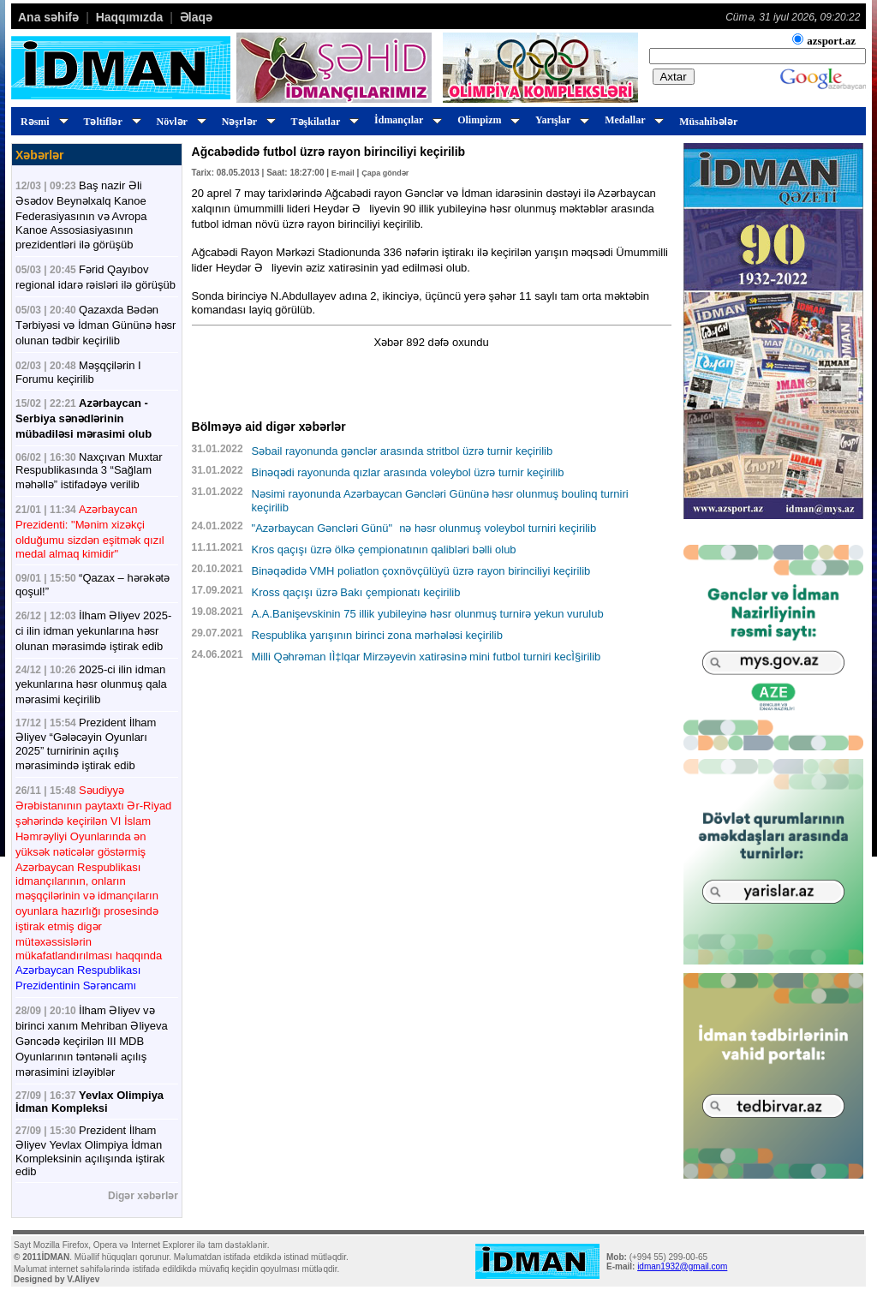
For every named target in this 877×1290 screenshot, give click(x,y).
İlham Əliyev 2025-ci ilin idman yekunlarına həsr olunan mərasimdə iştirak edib (93, 631)
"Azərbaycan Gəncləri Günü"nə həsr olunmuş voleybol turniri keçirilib (424, 528)
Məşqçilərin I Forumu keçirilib (78, 372)
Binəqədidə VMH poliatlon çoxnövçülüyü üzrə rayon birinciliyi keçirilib (421, 570)
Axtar (673, 76)
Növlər (179, 122)
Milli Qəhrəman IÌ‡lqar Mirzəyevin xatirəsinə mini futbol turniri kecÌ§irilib (426, 656)
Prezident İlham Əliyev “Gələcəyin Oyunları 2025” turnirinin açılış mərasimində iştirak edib (85, 744)
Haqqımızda (130, 17)
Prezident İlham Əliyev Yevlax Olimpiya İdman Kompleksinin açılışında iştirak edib (89, 1151)
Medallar (632, 120)
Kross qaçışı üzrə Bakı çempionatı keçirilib (356, 592)
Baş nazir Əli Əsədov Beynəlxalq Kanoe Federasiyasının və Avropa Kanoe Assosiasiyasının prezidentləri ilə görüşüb (80, 215)
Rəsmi (42, 122)
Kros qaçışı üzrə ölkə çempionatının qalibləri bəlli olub (384, 549)
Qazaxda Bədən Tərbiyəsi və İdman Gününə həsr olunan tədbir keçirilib (95, 325)
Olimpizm (486, 120)
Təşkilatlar (322, 122)
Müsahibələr (708, 122)
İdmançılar (405, 120)
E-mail (343, 173)
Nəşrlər (246, 122)
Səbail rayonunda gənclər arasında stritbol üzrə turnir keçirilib (402, 451)
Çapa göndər (385, 173)
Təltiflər (110, 122)
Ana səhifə (48, 17)
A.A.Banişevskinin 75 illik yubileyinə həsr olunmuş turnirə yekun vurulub (428, 613)
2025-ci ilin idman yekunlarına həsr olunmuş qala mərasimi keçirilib (91, 684)
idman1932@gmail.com (682, 1266)
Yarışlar (559, 120)
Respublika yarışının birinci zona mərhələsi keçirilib (377, 635)
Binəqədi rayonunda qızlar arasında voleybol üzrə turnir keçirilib (408, 472)
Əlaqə (196, 17)
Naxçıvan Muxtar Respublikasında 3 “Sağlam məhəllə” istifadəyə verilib (89, 471)
